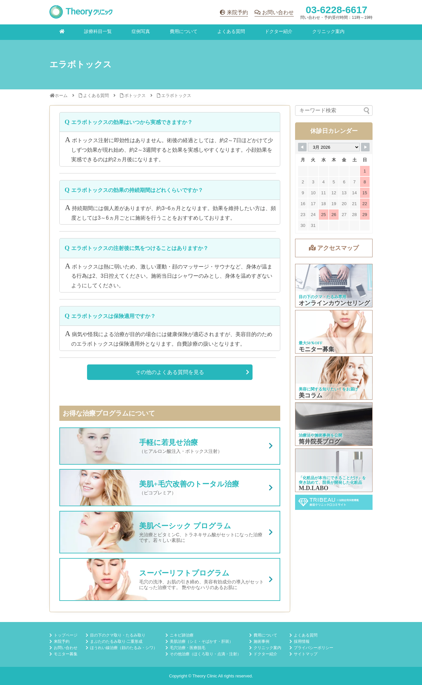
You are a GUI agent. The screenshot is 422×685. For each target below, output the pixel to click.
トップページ (65, 635)
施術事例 (261, 641)
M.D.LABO (334, 470)
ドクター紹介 (278, 31)
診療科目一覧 (98, 31)
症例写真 (141, 31)
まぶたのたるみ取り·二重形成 (116, 641)
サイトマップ (305, 654)
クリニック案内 (328, 31)
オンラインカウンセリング (334, 285)
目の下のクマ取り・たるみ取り (117, 635)
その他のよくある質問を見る (170, 372)
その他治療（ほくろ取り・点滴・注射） (205, 654)
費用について (183, 31)
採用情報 (302, 641)
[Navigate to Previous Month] (302, 147)
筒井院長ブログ (334, 424)
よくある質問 (231, 31)
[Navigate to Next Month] (365, 147)
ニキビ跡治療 (182, 635)
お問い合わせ (278, 12)
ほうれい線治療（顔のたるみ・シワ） (123, 647)
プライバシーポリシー (313, 647)
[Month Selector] (334, 147)
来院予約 (237, 12)
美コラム (334, 378)
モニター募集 (334, 331)
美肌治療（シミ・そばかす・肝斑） (201, 641)
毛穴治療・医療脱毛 (187, 647)
